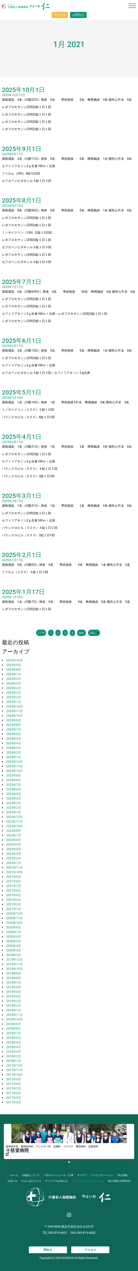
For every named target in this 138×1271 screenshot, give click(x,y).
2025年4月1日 (21, 436)
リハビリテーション (102, 1175)
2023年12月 (14, 762)
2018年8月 (13, 1028)
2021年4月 (13, 895)
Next (81, 632)
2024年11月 (14, 711)
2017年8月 (13, 1084)
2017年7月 (13, 1088)
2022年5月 (13, 844)
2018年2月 (13, 1056)
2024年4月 (13, 743)
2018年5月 (13, 1042)
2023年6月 (13, 789)
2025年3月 (13, 692)
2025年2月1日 (21, 554)
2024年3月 (13, 748)
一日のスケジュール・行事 (58, 1175)
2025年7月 (13, 674)
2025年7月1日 (21, 281)
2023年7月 (13, 785)
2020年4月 (13, 946)
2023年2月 (13, 808)
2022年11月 (14, 821)
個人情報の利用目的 (119, 1181)
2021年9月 (13, 877)
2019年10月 (14, 969)
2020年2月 (13, 955)
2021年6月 (13, 890)
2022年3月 (13, 854)
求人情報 (122, 1175)
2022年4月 (13, 849)
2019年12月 (14, 959)
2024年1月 (13, 757)
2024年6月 (13, 734)
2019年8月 (13, 978)
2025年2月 (13, 697)
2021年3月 (13, 900)
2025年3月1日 (21, 495)
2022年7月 (13, 835)
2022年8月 (13, 831)
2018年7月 (13, 1033)
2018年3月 (13, 1052)
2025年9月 (13, 665)
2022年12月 (14, 817)
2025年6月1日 (21, 340)
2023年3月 (13, 803)
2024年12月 (14, 706)
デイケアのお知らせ (56, 1181)
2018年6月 (13, 1038)
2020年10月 (14, 923)
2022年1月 (13, 863)
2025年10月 (14, 660)
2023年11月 (14, 766)
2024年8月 (13, 725)
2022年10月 (14, 826)
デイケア (82, 1175)
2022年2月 (13, 858)
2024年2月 (13, 752)
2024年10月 (14, 715)
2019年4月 (13, 996)
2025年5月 (13, 683)
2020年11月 (14, 918)
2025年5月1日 (21, 392)
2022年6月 (13, 840)
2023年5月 (13, 794)
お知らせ (13, 1181)
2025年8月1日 (21, 200)
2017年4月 (13, 1102)
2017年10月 (14, 1075)
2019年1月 (13, 1010)
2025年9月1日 (21, 148)
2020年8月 (13, 927)
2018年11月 (14, 1015)
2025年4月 (13, 688)
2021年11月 (14, 867)
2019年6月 (13, 987)
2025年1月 (13, 702)
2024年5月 (13, 739)
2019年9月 (13, 973)
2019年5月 (13, 992)
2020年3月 (13, 950)
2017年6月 (13, 1093)
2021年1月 (13, 909)
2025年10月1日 (23, 89)
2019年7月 (13, 982)
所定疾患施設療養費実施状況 (88, 1181)
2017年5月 (13, 1098)
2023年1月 (13, 812)
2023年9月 (13, 775)
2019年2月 (13, 1005)
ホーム (14, 1175)
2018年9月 (13, 1024)
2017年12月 (14, 1065)
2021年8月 (13, 881)
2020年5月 (13, 941)
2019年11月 (14, 964)
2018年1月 (13, 1061)
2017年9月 (13, 1079)
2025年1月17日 (23, 592)
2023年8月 (13, 780)
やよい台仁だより (31, 1181)
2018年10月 (14, 1019)
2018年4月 (13, 1047)
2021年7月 (13, 886)
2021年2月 (13, 904)
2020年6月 (13, 936)
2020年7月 (13, 932)
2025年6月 (13, 679)
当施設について (30, 1175)
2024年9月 (13, 720)
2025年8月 (13, 669)
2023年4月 (13, 798)
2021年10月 (14, 872)
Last (94, 632)
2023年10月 (14, 771)
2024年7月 (13, 729)
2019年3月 (13, 1001)
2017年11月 (14, 1070)
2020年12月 (14, 913)
